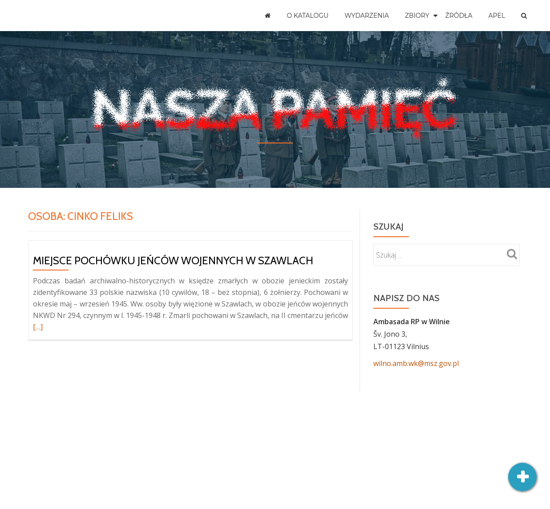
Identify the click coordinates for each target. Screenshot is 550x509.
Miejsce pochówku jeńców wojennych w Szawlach (173, 260)
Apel (496, 16)
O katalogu (307, 16)
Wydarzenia (366, 16)
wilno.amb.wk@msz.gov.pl (416, 363)
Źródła (459, 16)
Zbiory (417, 16)
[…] (38, 327)
